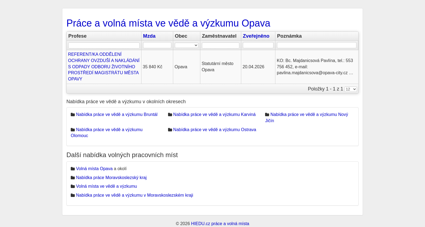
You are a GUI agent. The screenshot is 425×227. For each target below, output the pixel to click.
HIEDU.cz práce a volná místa (220, 223)
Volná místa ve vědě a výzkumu (106, 186)
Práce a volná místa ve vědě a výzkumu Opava (168, 23)
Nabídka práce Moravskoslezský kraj (111, 177)
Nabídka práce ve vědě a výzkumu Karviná (214, 114)
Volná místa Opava (94, 168)
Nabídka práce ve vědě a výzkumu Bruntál (116, 114)
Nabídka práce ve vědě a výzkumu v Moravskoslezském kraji (134, 195)
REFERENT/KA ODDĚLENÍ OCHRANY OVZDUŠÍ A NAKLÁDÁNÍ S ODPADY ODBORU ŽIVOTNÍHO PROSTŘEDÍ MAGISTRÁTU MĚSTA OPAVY (104, 66)
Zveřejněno (256, 36)
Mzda (149, 36)
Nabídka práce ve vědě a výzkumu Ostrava (214, 129)
